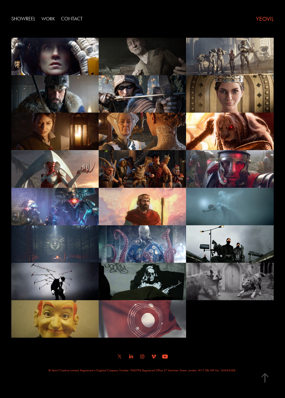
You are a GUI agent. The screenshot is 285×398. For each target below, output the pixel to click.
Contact (72, 19)
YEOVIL (265, 18)
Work (48, 19)
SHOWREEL (23, 19)
